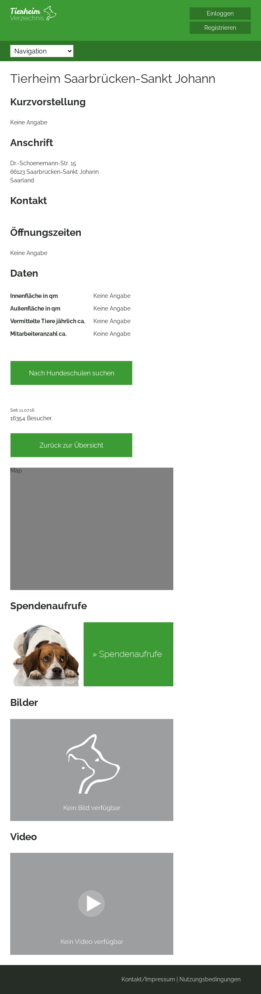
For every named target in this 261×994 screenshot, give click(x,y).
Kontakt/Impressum (148, 979)
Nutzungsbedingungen (210, 979)
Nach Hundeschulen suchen (71, 373)
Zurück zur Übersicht (71, 445)
